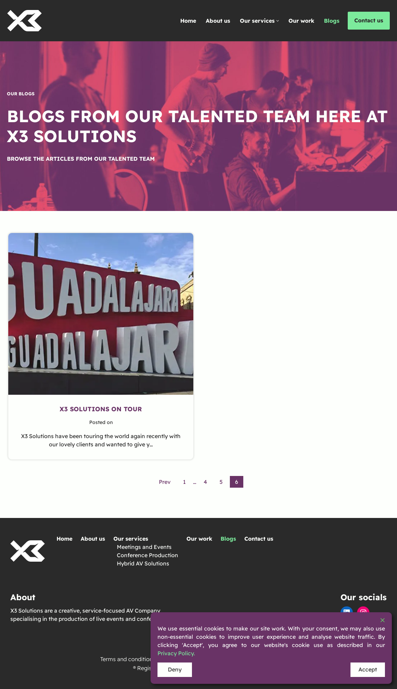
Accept (367, 669)
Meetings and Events (144, 546)
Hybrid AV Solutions (143, 563)
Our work (301, 20)
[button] (277, 21)
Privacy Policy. (176, 653)
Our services (130, 538)
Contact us (368, 20)
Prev (165, 481)
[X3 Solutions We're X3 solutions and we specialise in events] (24, 20)
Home (188, 20)
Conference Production (147, 555)
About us (218, 20)
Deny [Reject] (175, 669)
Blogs (331, 20)
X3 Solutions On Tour (101, 409)
